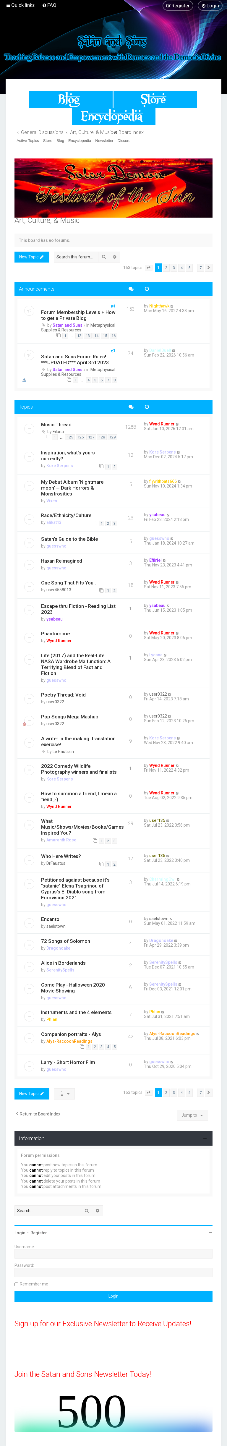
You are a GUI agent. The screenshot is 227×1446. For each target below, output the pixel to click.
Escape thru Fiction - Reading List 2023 (78, 609)
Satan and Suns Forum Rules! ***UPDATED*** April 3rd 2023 (75, 359)
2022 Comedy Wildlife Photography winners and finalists (79, 769)
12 (79, 335)
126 (80, 437)
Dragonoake (58, 948)
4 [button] (182, 267)
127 (91, 437)
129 (112, 437)
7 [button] (201, 267)
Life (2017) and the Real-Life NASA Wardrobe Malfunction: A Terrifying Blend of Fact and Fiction (76, 664)
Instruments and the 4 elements (76, 1012)
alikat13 (53, 522)
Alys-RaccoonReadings (69, 1041)
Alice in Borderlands (63, 963)
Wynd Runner (162, 424)
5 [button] (189, 267)
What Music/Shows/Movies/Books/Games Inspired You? (82, 827)
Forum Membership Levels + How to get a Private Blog (78, 315)
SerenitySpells (60, 970)
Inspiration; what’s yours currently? (68, 456)
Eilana (58, 431)
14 (96, 335)
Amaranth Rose (61, 840)
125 (70, 437)
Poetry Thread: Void (63, 695)
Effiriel (155, 560)
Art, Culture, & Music (47, 220)
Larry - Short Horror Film (68, 1062)
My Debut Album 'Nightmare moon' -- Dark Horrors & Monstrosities (72, 488)
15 (105, 335)
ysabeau (157, 514)
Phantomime (55, 634)
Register (38, 1232)
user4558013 (58, 589)
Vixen (51, 500)
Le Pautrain (63, 751)
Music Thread (56, 425)
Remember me (34, 1284)
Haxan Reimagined (61, 561)
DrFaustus (55, 863)
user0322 (55, 701)
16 (113, 335)
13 (88, 335)
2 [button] (166, 267)
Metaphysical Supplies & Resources (78, 327)
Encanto (50, 919)
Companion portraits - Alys (71, 1034)
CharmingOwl (162, 879)
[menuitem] (49, 5)
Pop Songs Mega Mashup (69, 717)
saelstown (56, 926)
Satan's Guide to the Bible (69, 539)
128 (102, 437)
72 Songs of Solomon (65, 941)
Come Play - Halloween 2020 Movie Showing (73, 988)
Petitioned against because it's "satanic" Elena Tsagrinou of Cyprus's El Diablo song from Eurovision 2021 (75, 889)
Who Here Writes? (61, 856)
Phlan (51, 1019)
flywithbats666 (163, 481)
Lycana (156, 654)
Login (19, 1232)
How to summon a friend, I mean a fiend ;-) (79, 796)
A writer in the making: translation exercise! (78, 741)
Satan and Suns (67, 325)
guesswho (56, 546)
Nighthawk (159, 306)
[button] (149, 268)
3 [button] (174, 267)
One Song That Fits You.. (68, 583)
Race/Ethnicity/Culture (66, 515)
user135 (157, 820)
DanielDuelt (160, 350)
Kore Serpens (59, 465)
